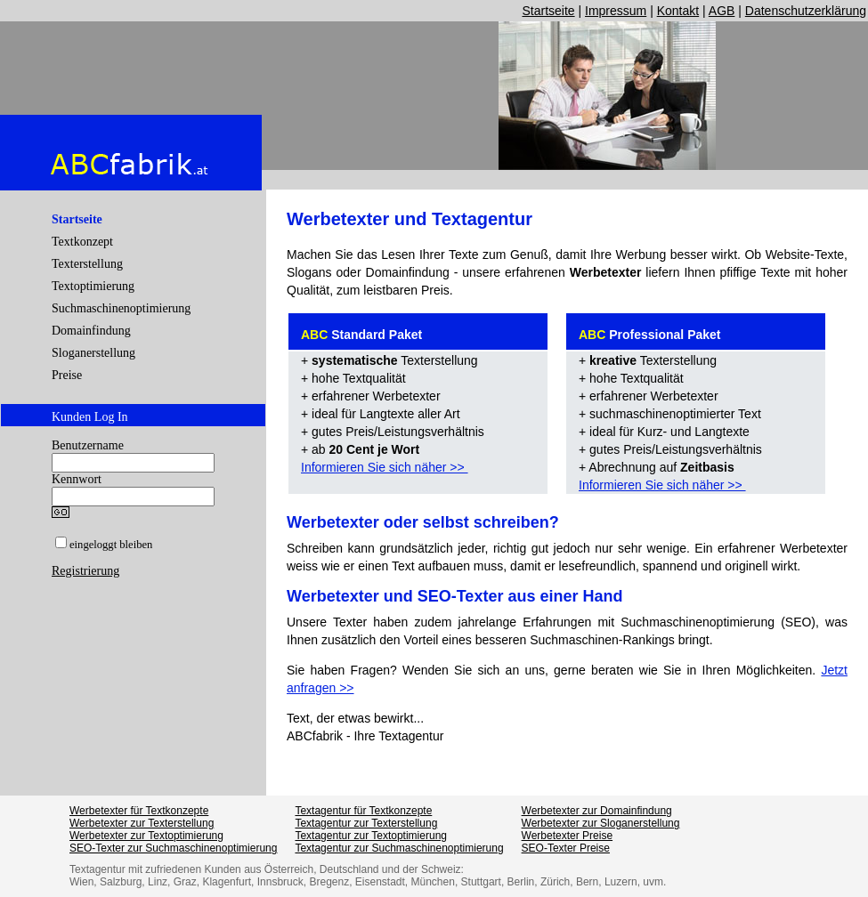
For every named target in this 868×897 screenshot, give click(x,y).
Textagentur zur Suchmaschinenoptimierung (399, 848)
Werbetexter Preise (567, 835)
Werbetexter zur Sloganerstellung (601, 823)
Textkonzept (82, 241)
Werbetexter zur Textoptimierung (146, 835)
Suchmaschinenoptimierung (121, 308)
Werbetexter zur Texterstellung (141, 823)
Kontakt (678, 11)
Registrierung (85, 571)
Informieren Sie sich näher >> (384, 467)
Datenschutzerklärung (805, 11)
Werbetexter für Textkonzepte (138, 810)
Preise (67, 375)
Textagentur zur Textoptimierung (371, 835)
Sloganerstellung (93, 353)
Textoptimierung (93, 286)
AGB (722, 11)
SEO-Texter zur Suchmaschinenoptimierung (173, 848)
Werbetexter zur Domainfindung (597, 810)
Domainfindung (91, 330)
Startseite (548, 11)
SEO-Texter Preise (566, 848)
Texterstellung (87, 264)
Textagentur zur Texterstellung (366, 823)
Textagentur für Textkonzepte (363, 810)
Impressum (615, 11)
